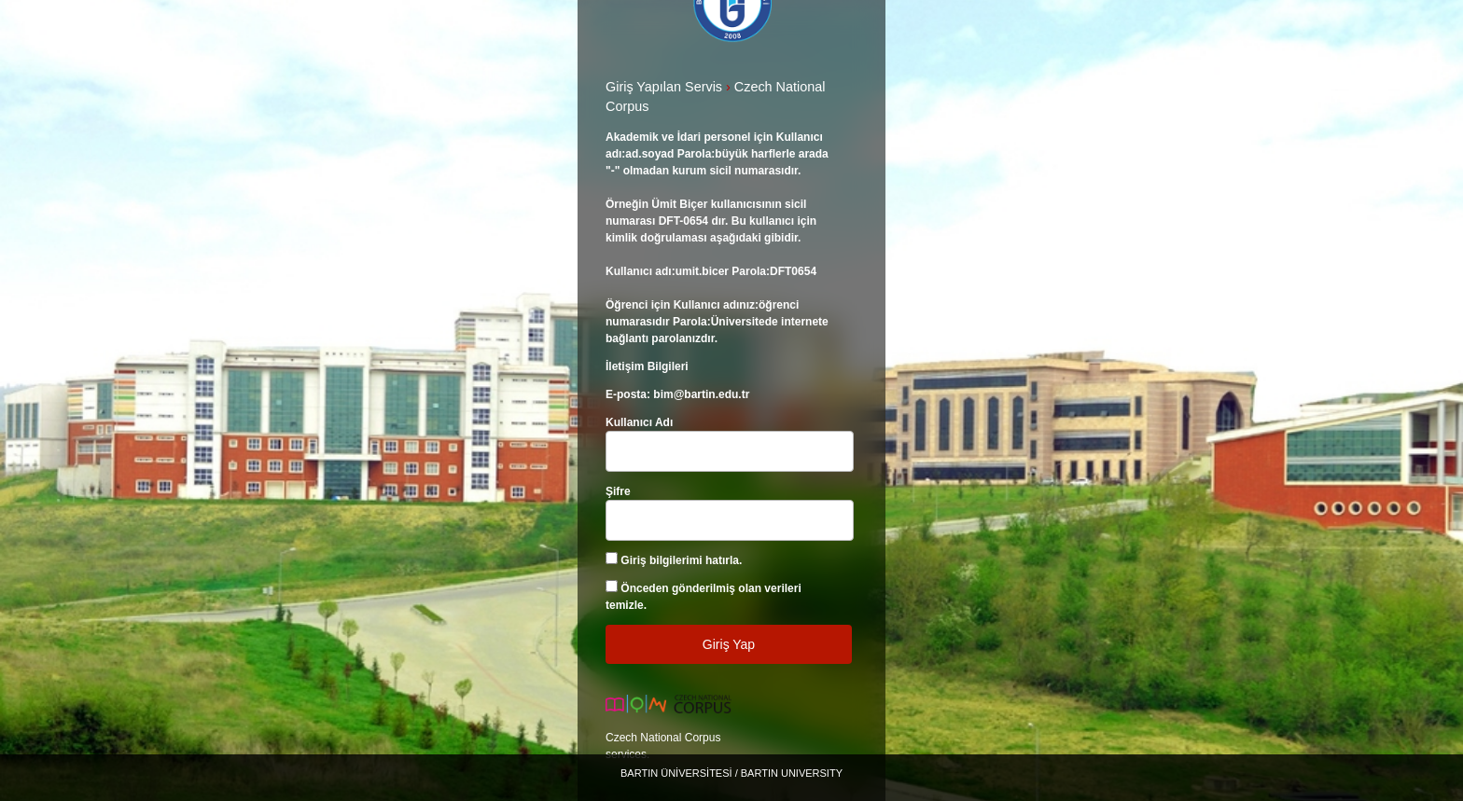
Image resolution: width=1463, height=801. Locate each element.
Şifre (618, 491)
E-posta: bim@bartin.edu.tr (677, 394)
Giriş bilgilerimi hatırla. (681, 560)
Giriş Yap (729, 644)
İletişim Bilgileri (647, 366)
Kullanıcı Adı (639, 422)
